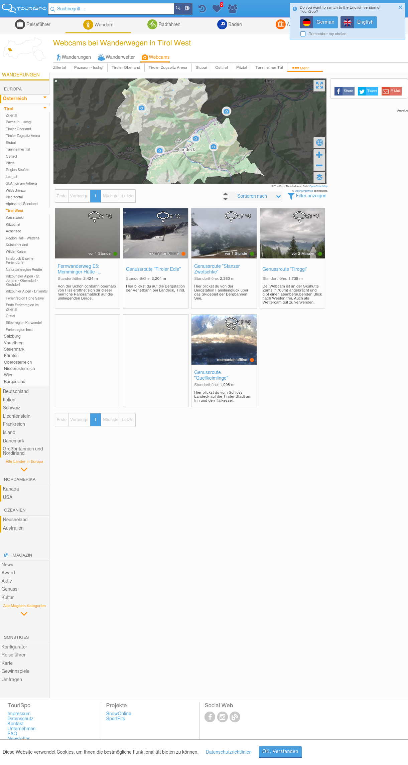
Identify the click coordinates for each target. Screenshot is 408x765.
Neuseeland (15, 520)
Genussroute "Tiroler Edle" (153, 269)
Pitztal (241, 67)
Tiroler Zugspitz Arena (168, 67)
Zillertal (59, 67)
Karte (7, 663)
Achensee (13, 231)
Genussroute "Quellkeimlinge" (211, 375)
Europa (13, 89)
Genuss (9, 589)
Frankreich (14, 424)
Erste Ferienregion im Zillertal (22, 307)
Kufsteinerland (17, 245)
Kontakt (15, 724)
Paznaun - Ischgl (88, 67)
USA (7, 497)
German (325, 22)
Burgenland (14, 382)
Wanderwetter (120, 57)
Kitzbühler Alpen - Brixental (27, 291)
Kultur (7, 597)
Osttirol (221, 67)
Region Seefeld (17, 170)
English (365, 22)
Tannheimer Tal (269, 67)
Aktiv (6, 581)
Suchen (183, 8)
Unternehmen (21, 729)
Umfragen (11, 680)
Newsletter (18, 739)
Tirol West (14, 211)
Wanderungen (76, 57)
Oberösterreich (18, 362)
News (7, 565)
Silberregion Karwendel (24, 323)
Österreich (15, 99)
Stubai (201, 67)
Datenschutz (20, 719)
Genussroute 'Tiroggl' (285, 269)
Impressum (18, 714)
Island (9, 432)
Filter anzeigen (311, 196)
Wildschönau (16, 190)
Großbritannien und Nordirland (23, 451)
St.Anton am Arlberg (21, 183)
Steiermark (14, 349)
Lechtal (11, 177)
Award (8, 573)
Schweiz (11, 408)
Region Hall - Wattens (22, 238)
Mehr (304, 68)
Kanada (11, 489)
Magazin (22, 555)
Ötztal (10, 316)
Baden (234, 24)
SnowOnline (118, 714)
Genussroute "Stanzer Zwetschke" (217, 269)
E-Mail (396, 91)
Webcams (159, 57)
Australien (13, 528)
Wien (9, 375)
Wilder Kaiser (16, 251)
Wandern (103, 25)
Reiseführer (37, 24)
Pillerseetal (14, 197)
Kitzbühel (13, 224)
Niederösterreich (19, 369)
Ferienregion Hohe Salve (25, 298)
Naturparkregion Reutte (24, 269)
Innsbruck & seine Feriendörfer (19, 260)
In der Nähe (192, 9)
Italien (9, 400)
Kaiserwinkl (15, 217)
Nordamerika (20, 479)
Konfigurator (14, 647)
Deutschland (16, 391)
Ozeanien (15, 510)
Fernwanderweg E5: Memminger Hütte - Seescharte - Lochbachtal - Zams (86, 269)
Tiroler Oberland (126, 67)
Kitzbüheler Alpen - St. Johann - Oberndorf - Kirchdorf (23, 280)
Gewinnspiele (15, 671)
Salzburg (12, 336)
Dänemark (13, 441)
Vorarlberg (14, 343)
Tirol (8, 109)
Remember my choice (327, 34)
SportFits (115, 719)
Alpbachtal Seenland (22, 204)
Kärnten (11, 356)
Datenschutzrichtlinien (229, 752)
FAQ (12, 734)
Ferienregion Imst (19, 330)
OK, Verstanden (280, 751)
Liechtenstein (16, 416)
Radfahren (168, 24)
